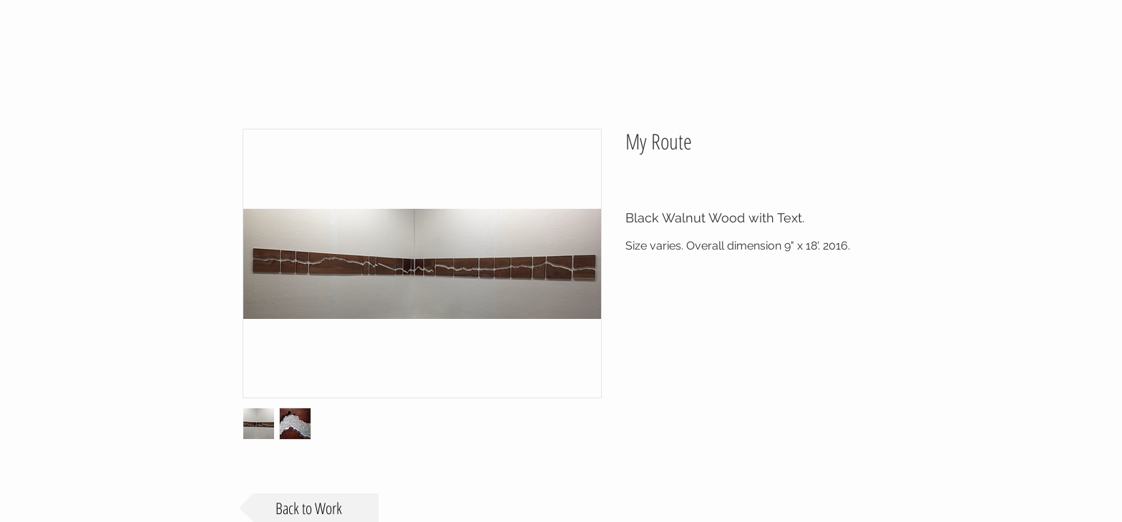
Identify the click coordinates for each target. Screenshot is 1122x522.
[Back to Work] (309, 507)
